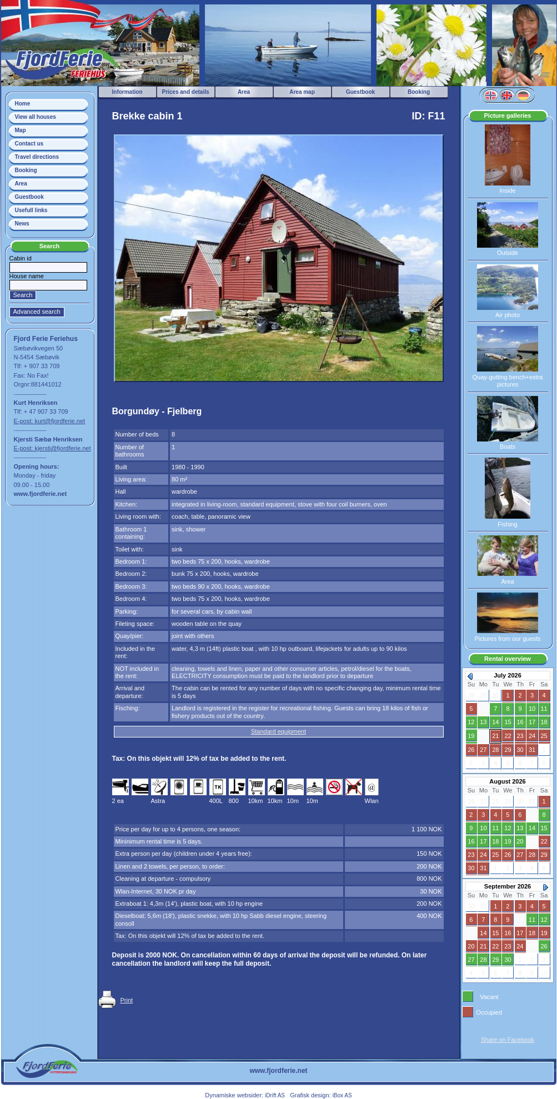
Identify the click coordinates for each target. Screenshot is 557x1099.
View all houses (35, 117)
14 (495, 722)
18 (544, 722)
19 (471, 735)
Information (127, 92)
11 (544, 708)
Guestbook (29, 197)
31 (532, 749)
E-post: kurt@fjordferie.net (50, 421)
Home (23, 104)
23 (519, 735)
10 (532, 708)
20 (483, 735)
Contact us (29, 143)
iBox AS (342, 1095)
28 (495, 749)
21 (495, 735)
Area (21, 183)
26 (471, 749)
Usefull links (31, 210)
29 (507, 749)
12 (471, 722)
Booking (26, 170)
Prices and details (185, 92)
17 (532, 722)
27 (483, 749)
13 (483, 722)
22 (507, 735)
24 (532, 735)
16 (519, 722)
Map (20, 130)
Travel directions (37, 157)
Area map (302, 92)
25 (544, 735)
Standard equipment (278, 731)
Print (127, 1000)
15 (507, 722)
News (22, 223)
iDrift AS (275, 1095)
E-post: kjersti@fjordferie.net (52, 448)
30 (519, 749)
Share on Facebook (507, 1039)
